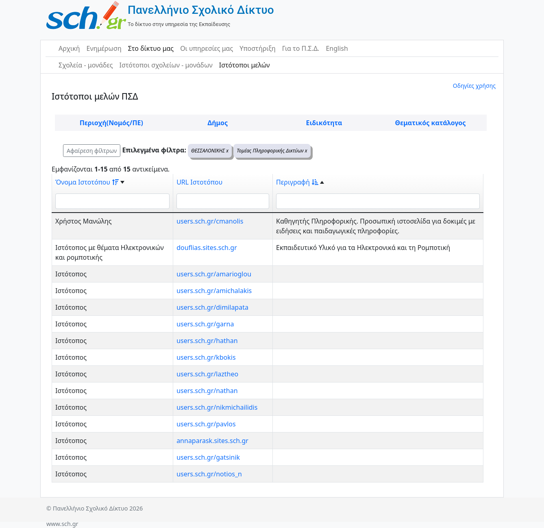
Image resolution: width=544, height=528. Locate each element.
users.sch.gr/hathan (206, 340)
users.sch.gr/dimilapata (212, 307)
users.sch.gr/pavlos (205, 423)
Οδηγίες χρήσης (474, 85)
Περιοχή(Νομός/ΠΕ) (111, 122)
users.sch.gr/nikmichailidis (216, 407)
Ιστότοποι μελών (244, 65)
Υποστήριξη (257, 48)
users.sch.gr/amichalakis (214, 290)
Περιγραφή (297, 182)
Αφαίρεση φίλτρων (92, 150)
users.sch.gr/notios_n (209, 473)
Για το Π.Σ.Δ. (301, 48)
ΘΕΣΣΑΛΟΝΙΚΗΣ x (209, 150)
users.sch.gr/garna (205, 323)
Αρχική (69, 48)
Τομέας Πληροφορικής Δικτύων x (272, 150)
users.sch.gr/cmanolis (209, 221)
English (337, 48)
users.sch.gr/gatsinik (208, 457)
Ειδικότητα (324, 122)
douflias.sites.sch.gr (206, 247)
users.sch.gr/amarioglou (213, 273)
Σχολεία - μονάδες (86, 65)
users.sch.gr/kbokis (205, 357)
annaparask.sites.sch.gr (212, 440)
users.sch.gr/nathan (206, 390)
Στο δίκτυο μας (151, 48)
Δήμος (217, 122)
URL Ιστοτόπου (199, 182)
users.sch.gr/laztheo (207, 373)
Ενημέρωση (104, 48)
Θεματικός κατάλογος (430, 122)
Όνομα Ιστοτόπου (87, 182)
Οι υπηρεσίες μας (206, 48)
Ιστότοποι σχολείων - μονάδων (165, 65)
